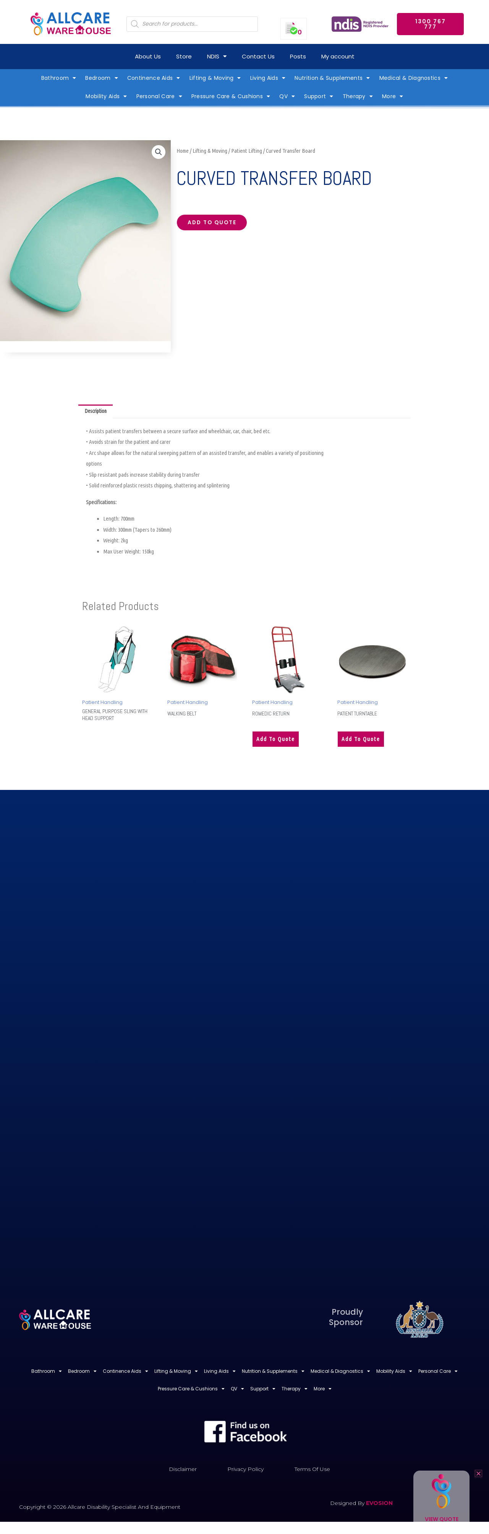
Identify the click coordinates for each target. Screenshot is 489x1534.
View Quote (441, 1519)
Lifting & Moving (210, 150)
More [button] (392, 96)
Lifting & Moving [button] (215, 77)
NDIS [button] (217, 56)
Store (184, 56)
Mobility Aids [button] (106, 96)
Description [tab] (97, 412)
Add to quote (215, 224)
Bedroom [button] (101, 77)
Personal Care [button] (159, 96)
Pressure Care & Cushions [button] (230, 96)
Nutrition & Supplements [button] (332, 77)
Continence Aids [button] (153, 77)
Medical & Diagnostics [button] (413, 77)
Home (182, 150)
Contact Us (258, 56)
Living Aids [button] (268, 77)
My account (338, 56)
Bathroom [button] (58, 77)
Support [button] (318, 96)
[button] (158, 153)
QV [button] (287, 96)
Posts (298, 56)
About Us (148, 56)
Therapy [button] (358, 96)
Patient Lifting (246, 150)
